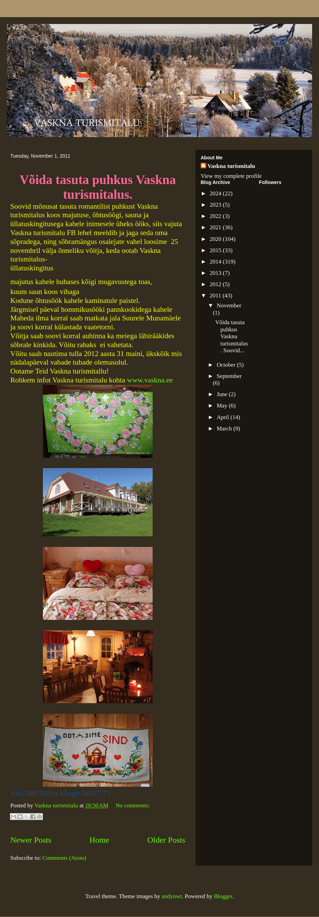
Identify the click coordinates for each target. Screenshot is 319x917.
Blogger (223, 896)
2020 (216, 239)
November (229, 305)
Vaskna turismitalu (231, 166)
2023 (216, 204)
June (223, 394)
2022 (216, 216)
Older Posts (166, 839)
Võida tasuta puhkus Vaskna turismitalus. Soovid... (231, 336)
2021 (216, 227)
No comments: (133, 805)
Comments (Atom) (64, 858)
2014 (216, 261)
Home (99, 839)
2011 (216, 295)
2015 (216, 250)
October (227, 365)
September (229, 376)
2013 (216, 273)
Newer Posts (30, 839)
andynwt (172, 896)
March (225, 428)
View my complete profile (231, 176)
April (224, 417)
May (223, 405)
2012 (216, 284)
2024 (216, 193)
